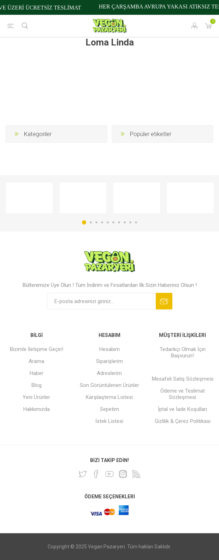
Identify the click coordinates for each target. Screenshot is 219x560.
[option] (29, 198)
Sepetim (109, 409)
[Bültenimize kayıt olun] (101, 301)
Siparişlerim (109, 361)
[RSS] (136, 474)
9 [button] (130, 222)
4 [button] (102, 222)
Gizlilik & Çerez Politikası (183, 421)
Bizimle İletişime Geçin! (36, 349)
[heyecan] (82, 474)
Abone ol (164, 301)
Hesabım (109, 349)
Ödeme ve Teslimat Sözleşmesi (182, 394)
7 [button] (119, 222)
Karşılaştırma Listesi (109, 397)
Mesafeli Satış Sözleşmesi (182, 379)
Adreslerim (109, 373)
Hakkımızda (36, 409)
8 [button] (125, 222)
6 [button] (113, 222)
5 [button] (108, 222)
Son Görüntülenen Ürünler (109, 385)
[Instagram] (123, 474)
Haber (36, 373)
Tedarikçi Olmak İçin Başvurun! (183, 352)
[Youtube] (109, 474)
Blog (36, 385)
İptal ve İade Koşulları (182, 409)
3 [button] (96, 222)
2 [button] (91, 222)
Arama (36, 361)
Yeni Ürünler (36, 397)
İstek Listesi (109, 421)
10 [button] (136, 222)
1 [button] (84, 222)
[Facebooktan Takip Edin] (96, 474)
